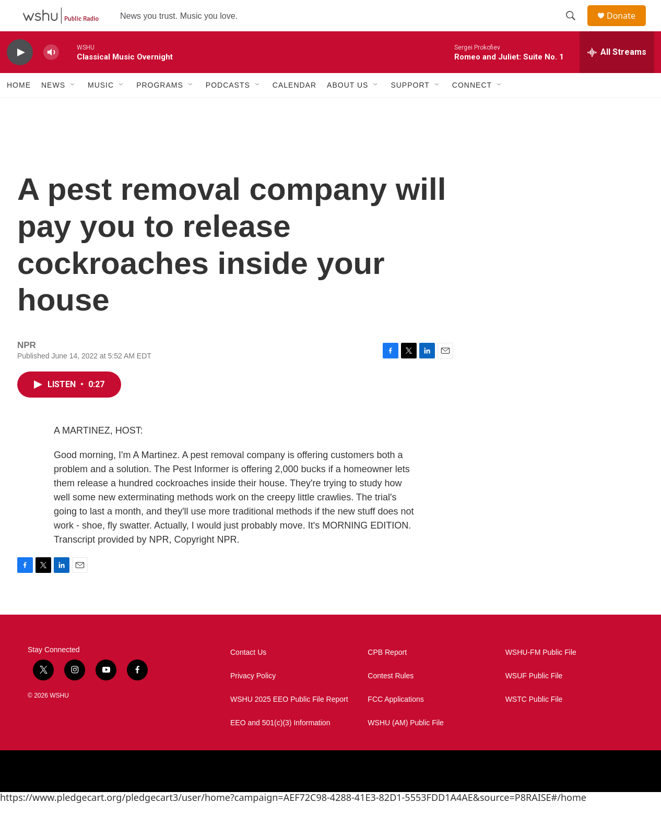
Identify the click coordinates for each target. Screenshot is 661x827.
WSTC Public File (534, 723)
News (53, 108)
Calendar (294, 108)
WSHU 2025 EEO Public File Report (289, 723)
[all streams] (617, 76)
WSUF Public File (534, 699)
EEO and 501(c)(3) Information (280, 746)
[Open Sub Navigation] (73, 108)
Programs (159, 108)
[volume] (51, 76)
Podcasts (228, 108)
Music (101, 108)
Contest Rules (391, 699)
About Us (347, 108)
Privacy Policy (253, 699)
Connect (472, 108)
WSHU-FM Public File (540, 676)
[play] (19, 76)
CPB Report (387, 676)
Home (19, 108)
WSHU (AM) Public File (405, 746)
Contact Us (248, 676)
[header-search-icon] (575, 27)
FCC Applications (395, 723)
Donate (627, 27)
